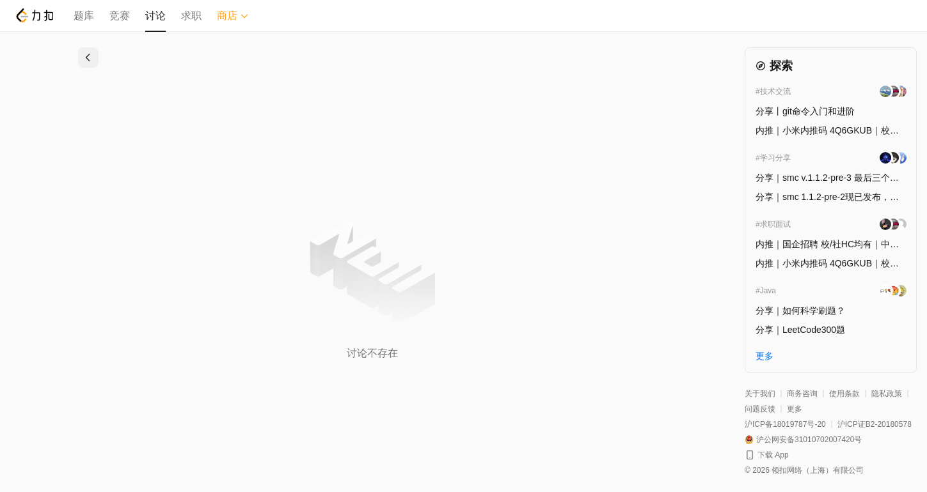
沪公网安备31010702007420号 (809, 439)
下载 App (773, 454)
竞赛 (119, 15)
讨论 (155, 15)
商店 (233, 15)
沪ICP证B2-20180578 (874, 424)
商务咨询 (802, 393)
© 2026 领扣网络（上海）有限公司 (804, 470)
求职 (191, 15)
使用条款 (844, 393)
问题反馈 (760, 408)
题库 (84, 15)
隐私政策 (886, 393)
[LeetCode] (34, 15)
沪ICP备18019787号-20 (785, 424)
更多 (794, 408)
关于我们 (760, 393)
